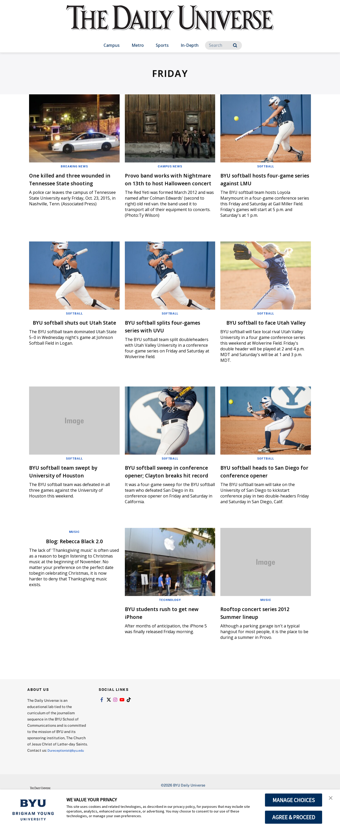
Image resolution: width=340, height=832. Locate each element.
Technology (170, 623)
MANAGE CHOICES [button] (293, 800)
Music (74, 555)
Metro (138, 45)
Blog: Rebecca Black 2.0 (74, 564)
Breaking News (74, 166)
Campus (112, 45)
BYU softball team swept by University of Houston (71, 487)
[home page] (170, 23)
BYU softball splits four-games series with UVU (161, 334)
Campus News (170, 166)
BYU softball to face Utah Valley (258, 334)
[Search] (223, 45)
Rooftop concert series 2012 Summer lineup (262, 636)
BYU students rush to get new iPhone (164, 636)
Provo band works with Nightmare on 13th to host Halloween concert (166, 183)
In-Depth (190, 45)
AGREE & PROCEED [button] (293, 817)
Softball (265, 166)
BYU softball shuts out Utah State (72, 334)
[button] (331, 799)
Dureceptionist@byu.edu (48, 780)
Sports (162, 45)
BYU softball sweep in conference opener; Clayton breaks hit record (167, 491)
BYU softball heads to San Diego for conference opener (264, 487)
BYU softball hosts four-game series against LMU (265, 179)
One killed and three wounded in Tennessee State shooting (73, 183)
